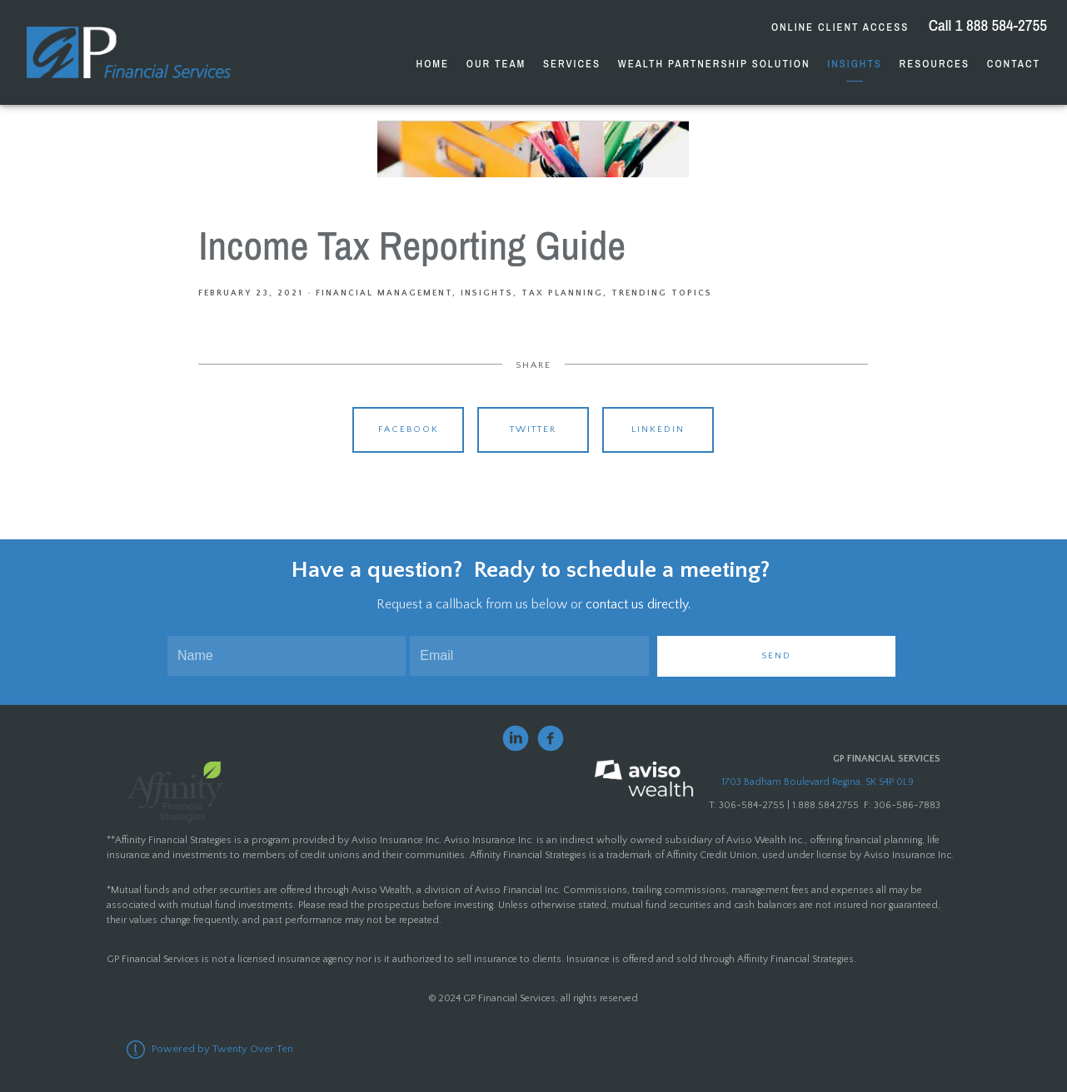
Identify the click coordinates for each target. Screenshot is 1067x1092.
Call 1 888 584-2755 (986, 25)
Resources (935, 64)
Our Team (496, 64)
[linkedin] (515, 738)
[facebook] (550, 738)
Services (572, 64)
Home (432, 64)
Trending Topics (661, 293)
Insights (854, 64)
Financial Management (384, 293)
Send (776, 656)
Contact (1013, 64)
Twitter (533, 429)
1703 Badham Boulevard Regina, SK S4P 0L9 (817, 782)
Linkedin (658, 429)
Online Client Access (840, 27)
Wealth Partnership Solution (714, 64)
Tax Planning (562, 293)
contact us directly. (638, 604)
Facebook (408, 429)
